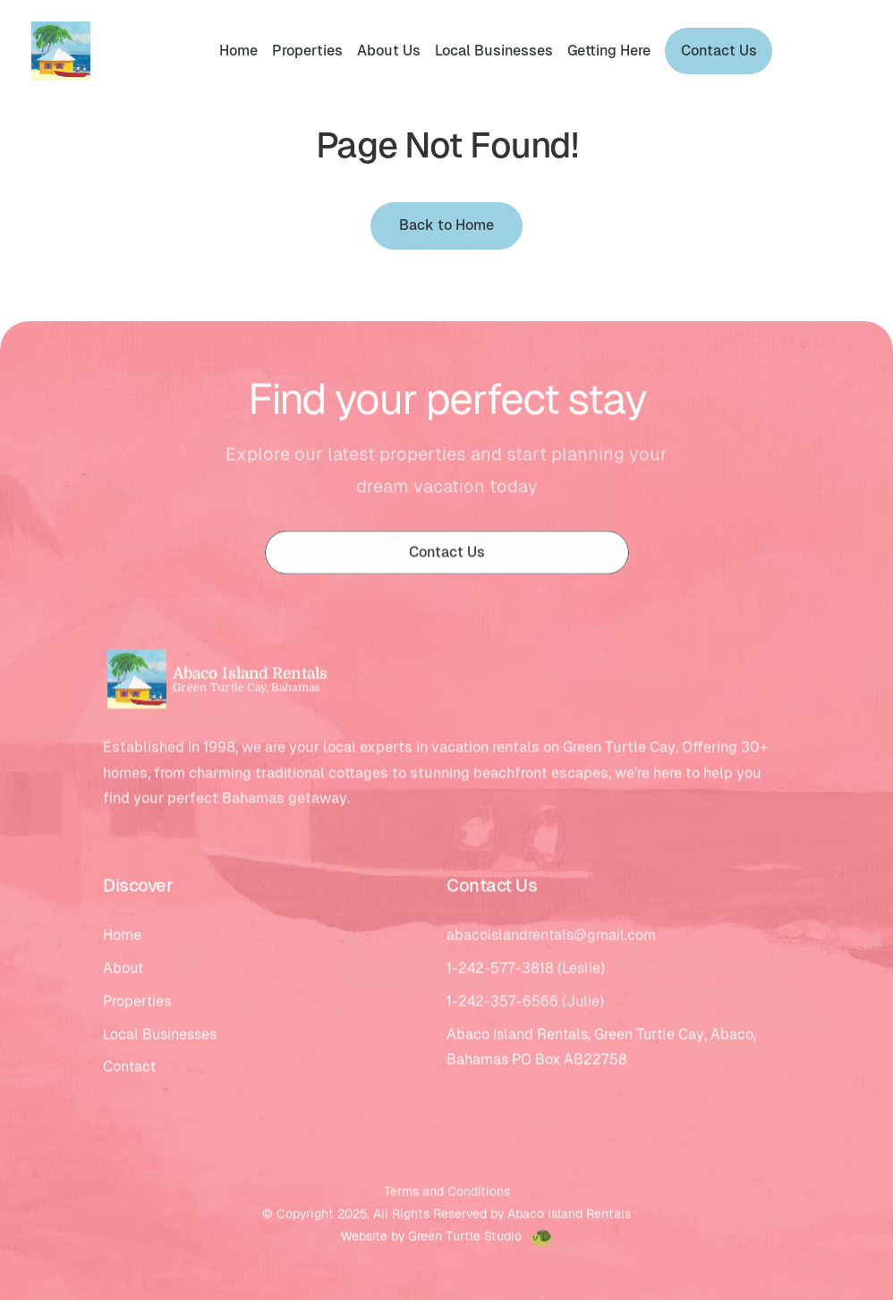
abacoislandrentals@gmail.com (551, 937)
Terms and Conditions (447, 1193)
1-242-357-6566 (502, 1003)
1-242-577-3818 (500, 970)
